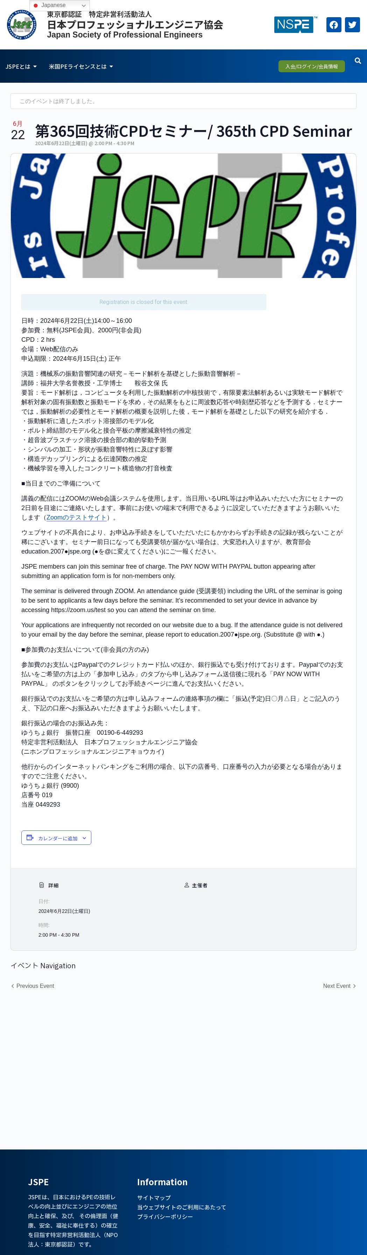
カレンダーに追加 (57, 838)
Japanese (48, 5)
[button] (358, 60)
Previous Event (35, 986)
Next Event (337, 986)
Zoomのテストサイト (77, 517)
